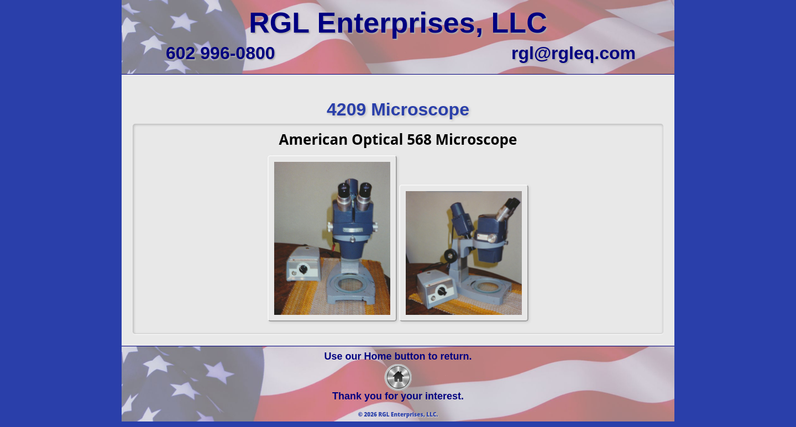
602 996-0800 (220, 53)
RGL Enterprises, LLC (398, 23)
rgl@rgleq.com (573, 53)
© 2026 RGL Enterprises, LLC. (398, 414)
